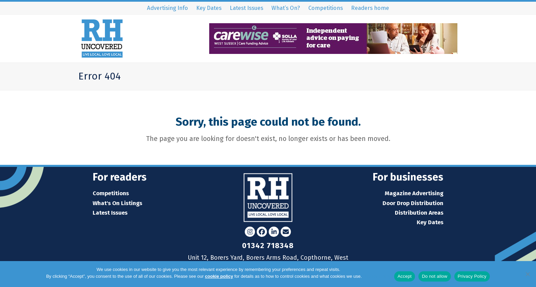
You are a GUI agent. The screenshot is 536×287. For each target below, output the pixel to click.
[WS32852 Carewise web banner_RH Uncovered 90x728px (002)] (333, 52)
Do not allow (434, 276)
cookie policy (219, 276)
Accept (405, 276)
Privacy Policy (377, 276)
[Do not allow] (527, 274)
